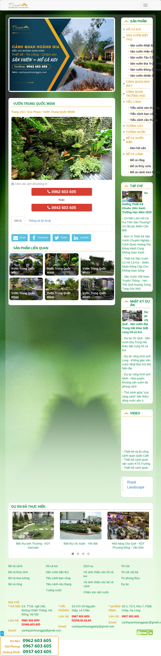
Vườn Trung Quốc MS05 (59, 295)
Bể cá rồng (137, 160)
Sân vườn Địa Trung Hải (142, 63)
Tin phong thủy (130, 578)
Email (19, 237)
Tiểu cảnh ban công (142, 113)
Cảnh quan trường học (136, 93)
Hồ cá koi (52, 566)
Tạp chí (136, 186)
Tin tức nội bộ (129, 572)
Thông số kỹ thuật (39, 220)
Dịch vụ (88, 566)
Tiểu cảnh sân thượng (142, 107)
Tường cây (134, 126)
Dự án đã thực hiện (28, 506)
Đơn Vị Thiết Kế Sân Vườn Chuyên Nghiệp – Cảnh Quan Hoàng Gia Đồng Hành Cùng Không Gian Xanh (137, 244)
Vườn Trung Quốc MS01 (23, 270)
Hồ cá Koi (133, 29)
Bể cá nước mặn (135, 140)
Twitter (61, 237)
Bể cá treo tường (18, 578)
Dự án (125, 584)
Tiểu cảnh (133, 101)
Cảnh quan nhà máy (138, 83)
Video (135, 413)
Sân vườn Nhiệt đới (142, 75)
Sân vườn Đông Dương (142, 69)
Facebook (39, 237)
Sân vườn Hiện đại (142, 51)
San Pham (34, 111)
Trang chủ (18, 111)
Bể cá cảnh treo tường (142, 172)
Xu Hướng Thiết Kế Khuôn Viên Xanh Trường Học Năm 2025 (137, 202)
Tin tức (125, 566)
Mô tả (18, 220)
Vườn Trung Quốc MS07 (94, 295)
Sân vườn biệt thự (137, 37)
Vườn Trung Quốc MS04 (23, 295)
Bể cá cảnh (134, 154)
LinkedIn (81, 237)
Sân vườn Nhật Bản (142, 45)
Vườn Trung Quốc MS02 (59, 270)
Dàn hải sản (138, 148)
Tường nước (136, 132)
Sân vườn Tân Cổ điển (142, 57)
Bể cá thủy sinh (140, 166)
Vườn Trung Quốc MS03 (94, 270)
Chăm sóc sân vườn (96, 592)
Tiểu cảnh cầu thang (142, 120)
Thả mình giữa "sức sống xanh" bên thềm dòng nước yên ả (135, 396)
